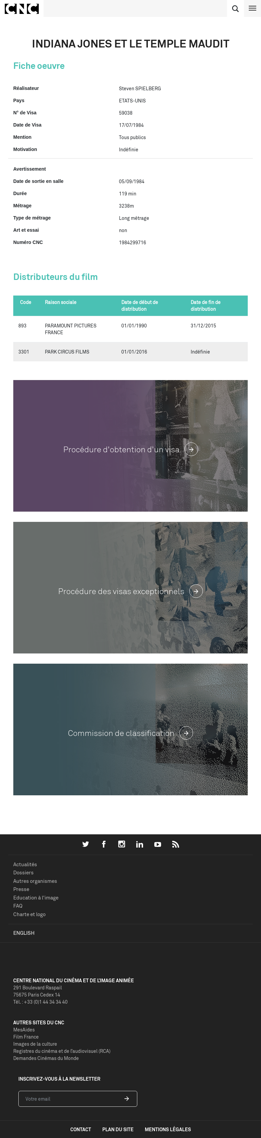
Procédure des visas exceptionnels (130, 591)
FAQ (17, 906)
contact (80, 1129)
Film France (26, 1037)
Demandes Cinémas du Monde (46, 1058)
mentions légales (168, 1129)
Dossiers (23, 872)
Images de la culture (35, 1044)
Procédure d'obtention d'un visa (130, 449)
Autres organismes (35, 881)
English (24, 933)
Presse (21, 889)
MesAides (24, 1029)
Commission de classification (130, 733)
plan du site (118, 1129)
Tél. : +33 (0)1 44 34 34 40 (40, 1002)
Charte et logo (29, 914)
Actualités (25, 864)
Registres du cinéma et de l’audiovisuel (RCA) (61, 1051)
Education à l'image (35, 897)
